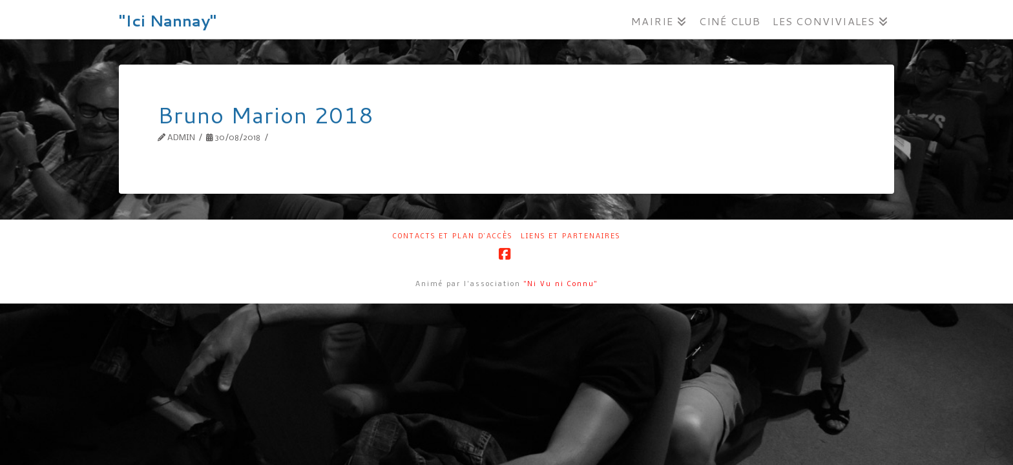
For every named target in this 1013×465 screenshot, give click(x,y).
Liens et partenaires (570, 236)
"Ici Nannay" (167, 20)
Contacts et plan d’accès (452, 236)
